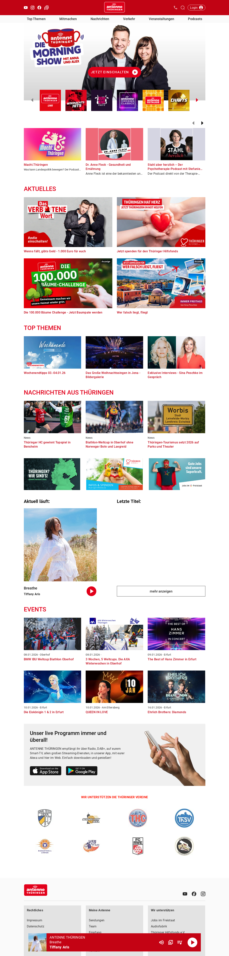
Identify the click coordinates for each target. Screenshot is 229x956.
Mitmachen (68, 19)
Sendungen (97, 920)
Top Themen (36, 19)
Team (93, 926)
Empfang (95, 932)
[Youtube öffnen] (26, 7)
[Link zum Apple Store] (45, 771)
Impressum (34, 920)
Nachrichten (100, 19)
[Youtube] (185, 894)
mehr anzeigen (161, 591)
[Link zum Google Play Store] (81, 771)
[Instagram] (203, 894)
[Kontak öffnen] (175, 8)
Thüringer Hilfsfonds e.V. (168, 932)
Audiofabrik (159, 926)
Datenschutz (35, 926)
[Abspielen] (192, 942)
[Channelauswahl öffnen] (183, 8)
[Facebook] (194, 894)
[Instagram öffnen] (32, 7)
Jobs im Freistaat (163, 920)
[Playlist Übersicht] (180, 942)
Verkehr (129, 19)
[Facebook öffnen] (39, 7)
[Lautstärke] (161, 942)
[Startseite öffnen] (114, 7)
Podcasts (195, 19)
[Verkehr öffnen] (46, 8)
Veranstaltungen (161, 19)
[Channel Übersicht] (171, 942)
